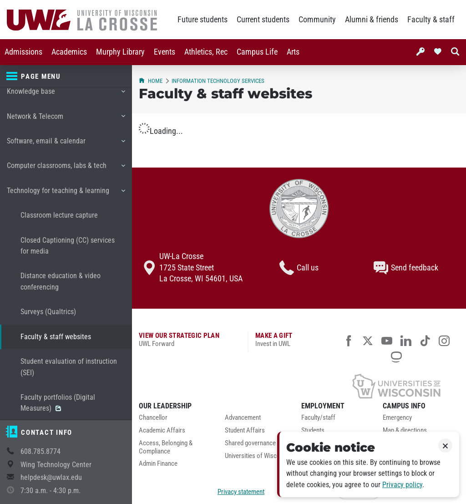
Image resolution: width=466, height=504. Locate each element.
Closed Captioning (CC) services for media (67, 245)
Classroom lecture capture (59, 215)
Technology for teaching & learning (65, 194)
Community (317, 19)
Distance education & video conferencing (60, 281)
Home (150, 80)
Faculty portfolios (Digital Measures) (57, 402)
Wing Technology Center (55, 464)
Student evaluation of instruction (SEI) (68, 367)
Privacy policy (402, 484)
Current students (263, 19)
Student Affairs (245, 430)
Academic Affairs (162, 430)
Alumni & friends (371, 19)
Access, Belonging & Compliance (165, 447)
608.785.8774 (40, 451)
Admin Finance (158, 464)
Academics (69, 51)
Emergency (397, 418)
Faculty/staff (318, 418)
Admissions (23, 51)
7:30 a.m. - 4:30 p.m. (50, 490)
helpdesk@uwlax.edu (51, 477)
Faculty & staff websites (55, 336)
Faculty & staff (431, 19)
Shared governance (250, 443)
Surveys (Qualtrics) (48, 311)
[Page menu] (66, 76)
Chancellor (153, 418)
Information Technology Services (218, 80)
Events (164, 51)
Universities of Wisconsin (258, 456)
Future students (202, 19)
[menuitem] (23, 52)
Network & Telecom (65, 120)
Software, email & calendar (65, 144)
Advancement (243, 418)
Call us (299, 267)
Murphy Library (120, 51)
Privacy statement (241, 492)
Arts (293, 51)
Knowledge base (65, 95)
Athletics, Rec (206, 51)
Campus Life (257, 51)
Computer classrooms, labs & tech (65, 169)
